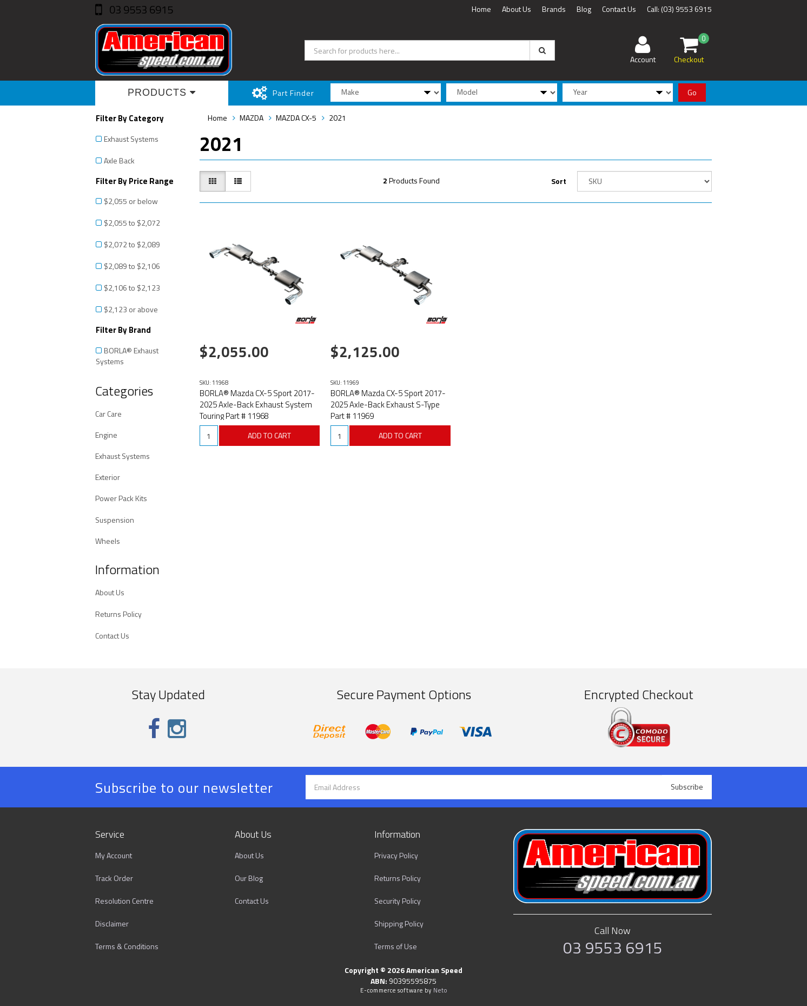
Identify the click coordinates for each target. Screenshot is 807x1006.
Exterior (107, 477)
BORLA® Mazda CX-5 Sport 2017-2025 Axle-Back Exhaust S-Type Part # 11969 (388, 404)
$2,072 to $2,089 (132, 244)
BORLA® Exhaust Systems (127, 356)
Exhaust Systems (131, 138)
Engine (106, 434)
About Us (516, 9)
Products (162, 92)
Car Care (108, 413)
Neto (440, 990)
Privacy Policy (396, 855)
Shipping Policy (399, 923)
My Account (113, 855)
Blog (584, 9)
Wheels (107, 541)
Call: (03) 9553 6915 (679, 9)
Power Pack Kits (121, 498)
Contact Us (619, 9)
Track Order (114, 878)
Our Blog (249, 878)
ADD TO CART (269, 435)
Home (481, 9)
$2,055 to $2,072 (132, 222)
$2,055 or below (131, 201)
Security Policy (397, 900)
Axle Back (119, 160)
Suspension (114, 519)
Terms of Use (395, 946)
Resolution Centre (124, 900)
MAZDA (251, 117)
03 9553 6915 (140, 9)
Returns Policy (118, 614)
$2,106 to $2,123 (132, 287)
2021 (337, 117)
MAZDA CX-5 (296, 117)
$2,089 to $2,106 (132, 266)
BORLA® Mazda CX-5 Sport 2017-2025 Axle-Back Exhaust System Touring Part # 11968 (257, 404)
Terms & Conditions (126, 946)
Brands (554, 9)
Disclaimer (112, 923)
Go (692, 92)
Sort (558, 181)
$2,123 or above (131, 309)
